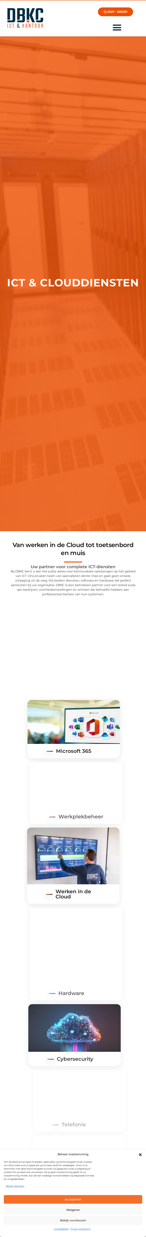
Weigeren (73, 1210)
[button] (140, 1154)
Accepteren (73, 1199)
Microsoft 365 (81, 751)
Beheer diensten (15, 1186)
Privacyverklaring (80, 1228)
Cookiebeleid (61, 1228)
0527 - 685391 (116, 12)
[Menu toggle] (117, 27)
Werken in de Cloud (77, 894)
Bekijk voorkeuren (73, 1220)
